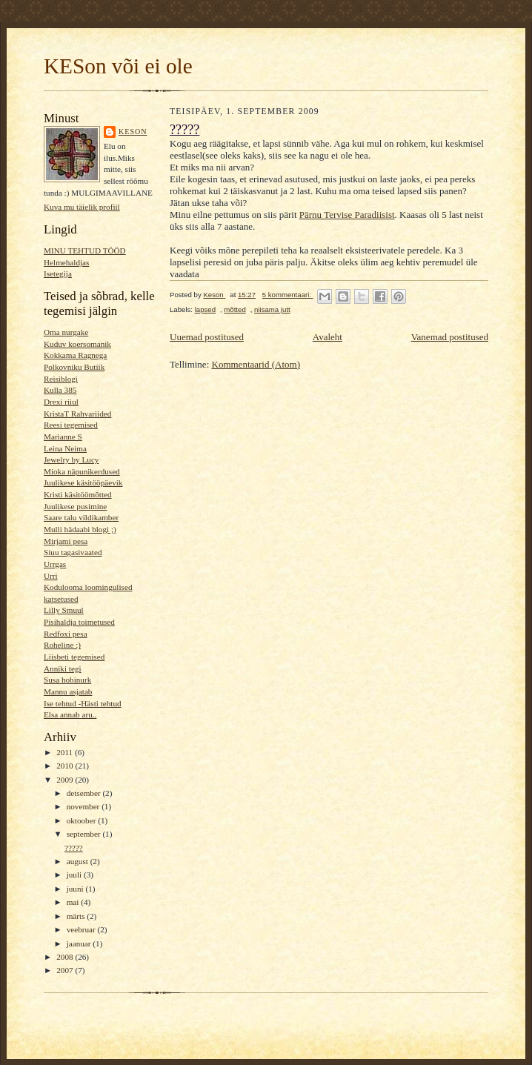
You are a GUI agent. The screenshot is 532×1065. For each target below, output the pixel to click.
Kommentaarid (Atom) (256, 364)
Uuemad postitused (207, 336)
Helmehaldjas (66, 262)
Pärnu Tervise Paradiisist (347, 214)
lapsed (205, 309)
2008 (65, 956)
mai (74, 902)
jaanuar (80, 943)
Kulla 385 (60, 389)
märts (77, 916)
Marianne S (63, 436)
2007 (65, 970)
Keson (133, 131)
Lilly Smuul (64, 610)
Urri (51, 575)
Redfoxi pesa (65, 633)
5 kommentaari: (287, 295)
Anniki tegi (63, 668)
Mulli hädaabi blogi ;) (80, 529)
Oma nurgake (66, 332)
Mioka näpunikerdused (82, 471)
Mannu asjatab (68, 691)
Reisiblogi (61, 378)
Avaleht (327, 336)
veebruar (82, 929)
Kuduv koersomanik (77, 343)
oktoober (83, 820)
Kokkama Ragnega (75, 355)
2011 (65, 752)
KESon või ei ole (118, 66)
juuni (76, 888)
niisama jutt (272, 309)
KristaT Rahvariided (77, 413)
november (84, 806)
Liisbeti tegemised (74, 656)
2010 (65, 765)
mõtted (234, 309)
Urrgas (55, 564)
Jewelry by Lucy (71, 459)
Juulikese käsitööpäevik (83, 482)
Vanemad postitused (449, 336)
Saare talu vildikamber (81, 517)
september (85, 833)
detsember (85, 793)
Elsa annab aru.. (70, 714)
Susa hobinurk (67, 679)
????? (73, 847)
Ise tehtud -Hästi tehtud (83, 703)
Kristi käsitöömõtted (78, 494)
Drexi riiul (61, 401)
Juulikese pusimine (75, 506)
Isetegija (58, 273)
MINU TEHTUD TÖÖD (85, 250)
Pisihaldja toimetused (79, 621)
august (78, 861)
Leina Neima (65, 448)
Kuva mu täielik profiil (82, 206)
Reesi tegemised (71, 424)
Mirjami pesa (65, 541)
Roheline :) (62, 644)
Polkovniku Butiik (74, 366)
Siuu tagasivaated (73, 552)
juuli (75, 874)
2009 (65, 779)
